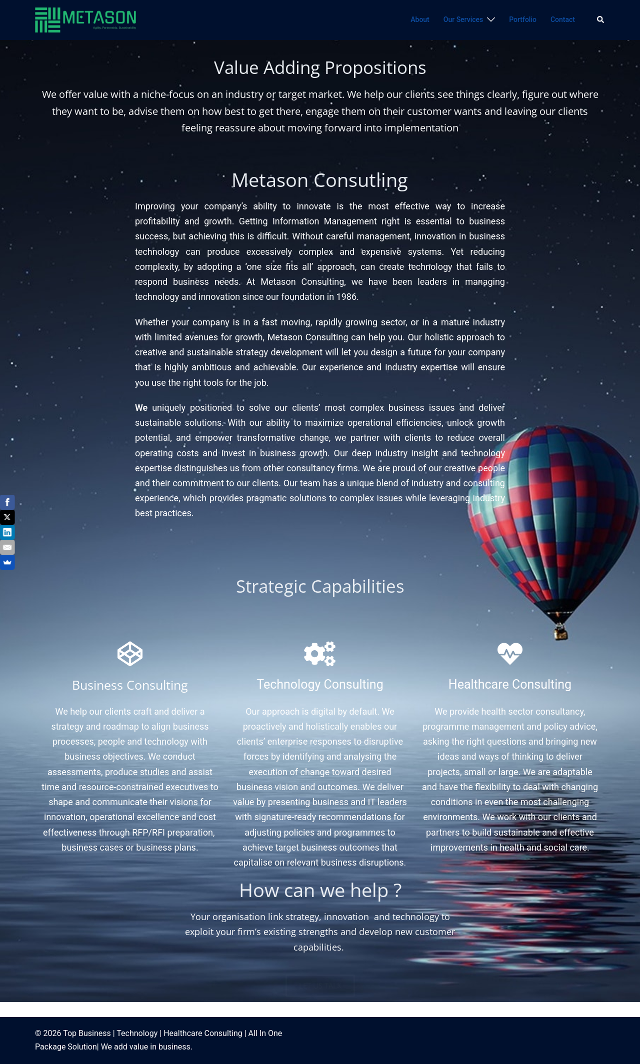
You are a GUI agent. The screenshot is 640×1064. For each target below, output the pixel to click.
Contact (562, 19)
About (420, 19)
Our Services (463, 19)
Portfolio (522, 19)
